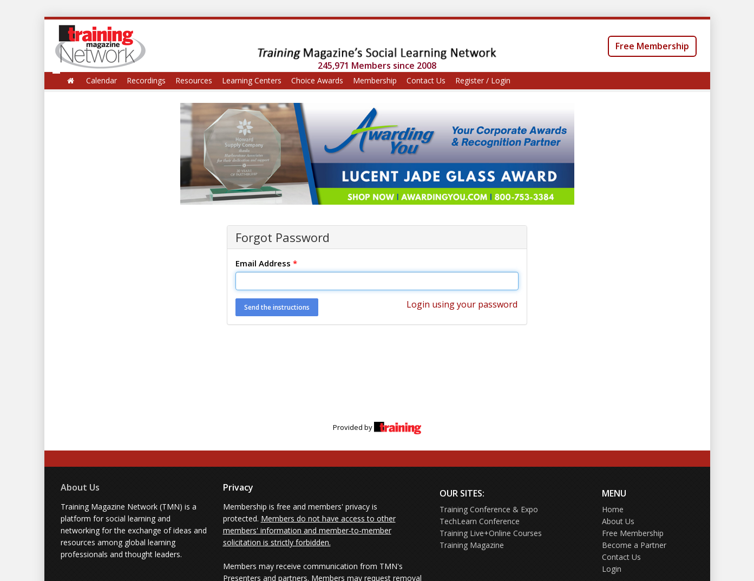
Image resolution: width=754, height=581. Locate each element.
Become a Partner (634, 545)
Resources (193, 80)
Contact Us (425, 80)
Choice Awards (317, 80)
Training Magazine (472, 545)
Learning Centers (251, 80)
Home (613, 509)
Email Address (266, 263)
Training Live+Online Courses (491, 533)
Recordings (146, 80)
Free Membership (652, 46)
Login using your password (461, 304)
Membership (375, 80)
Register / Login (482, 80)
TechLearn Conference (480, 521)
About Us (80, 487)
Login (611, 569)
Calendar (101, 80)
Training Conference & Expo (489, 509)
